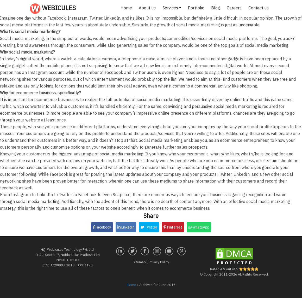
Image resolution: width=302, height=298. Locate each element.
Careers (234, 7)
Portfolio (196, 7)
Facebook (102, 227)
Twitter (149, 227)
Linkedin (125, 227)
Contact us (258, 7)
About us (147, 7)
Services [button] (170, 7)
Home (126, 7)
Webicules (53, 8)
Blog (215, 7)
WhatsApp (198, 227)
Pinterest (172, 227)
